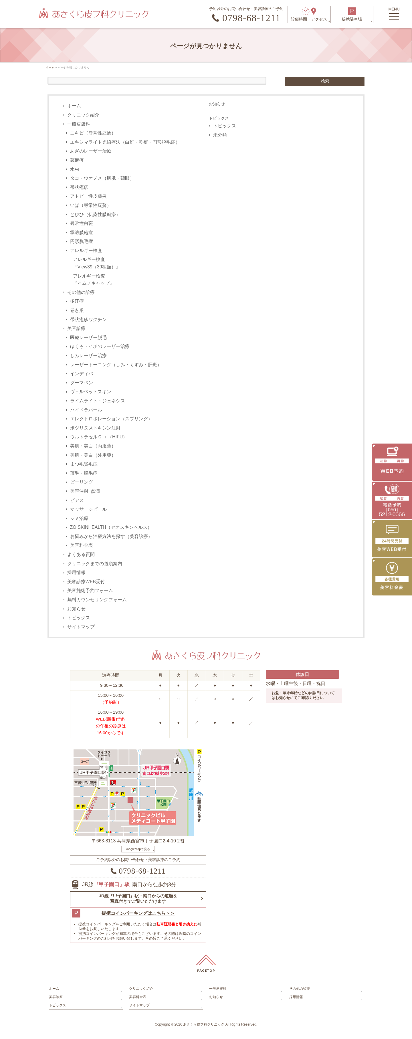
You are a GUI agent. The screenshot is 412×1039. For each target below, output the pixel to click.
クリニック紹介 (83, 114)
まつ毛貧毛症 (84, 464)
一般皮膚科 (78, 124)
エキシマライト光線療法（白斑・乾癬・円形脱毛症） (125, 142)
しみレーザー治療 (88, 355)
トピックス (78, 617)
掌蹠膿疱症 (81, 232)
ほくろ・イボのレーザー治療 (100, 346)
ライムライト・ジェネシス (97, 400)
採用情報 (76, 572)
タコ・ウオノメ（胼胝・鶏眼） (102, 178)
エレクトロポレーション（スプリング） (111, 418)
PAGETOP (206, 970)
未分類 (220, 134)
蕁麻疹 (77, 160)
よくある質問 (81, 554)
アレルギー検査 (86, 250)
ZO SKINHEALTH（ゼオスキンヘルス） (111, 527)
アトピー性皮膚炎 (88, 196)
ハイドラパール (86, 409)
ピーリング (81, 482)
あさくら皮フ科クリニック (203, 1024)
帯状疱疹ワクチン (88, 319)
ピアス (77, 500)
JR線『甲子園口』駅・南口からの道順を (138, 898)
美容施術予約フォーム (90, 590)
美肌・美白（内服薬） (93, 446)
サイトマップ (81, 626)
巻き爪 (77, 310)
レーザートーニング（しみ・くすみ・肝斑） (116, 364)
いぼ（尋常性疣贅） (90, 205)
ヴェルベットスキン (90, 391)
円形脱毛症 (81, 241)
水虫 (74, 169)
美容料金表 (81, 545)
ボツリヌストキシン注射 (95, 428)
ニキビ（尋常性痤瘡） (93, 132)
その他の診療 (81, 292)
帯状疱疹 (79, 187)
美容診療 (76, 328)
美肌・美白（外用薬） (93, 455)
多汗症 (77, 301)
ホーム (74, 105)
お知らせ (76, 608)
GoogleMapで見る (137, 849)
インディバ (81, 373)
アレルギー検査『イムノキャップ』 (93, 280)
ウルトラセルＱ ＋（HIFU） (99, 436)
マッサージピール (88, 509)
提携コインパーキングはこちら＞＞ (138, 913)
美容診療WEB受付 (86, 581)
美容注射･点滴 (85, 491)
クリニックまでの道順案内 (94, 563)
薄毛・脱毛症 (84, 473)
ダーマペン (81, 382)
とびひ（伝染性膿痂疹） (95, 214)
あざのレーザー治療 (90, 151)
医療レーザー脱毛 (88, 337)
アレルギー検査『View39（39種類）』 (96, 263)
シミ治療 (79, 518)
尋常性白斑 (81, 223)
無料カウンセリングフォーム (97, 599)
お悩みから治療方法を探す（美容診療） (111, 536)
